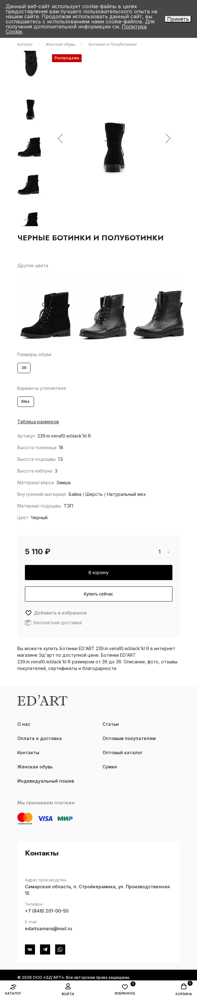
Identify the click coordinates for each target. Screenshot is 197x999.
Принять (178, 19)
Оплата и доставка (39, 738)
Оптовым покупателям (129, 738)
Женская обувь (35, 766)
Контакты (28, 752)
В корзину (99, 572)
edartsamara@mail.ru (48, 928)
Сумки (109, 766)
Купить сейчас (98, 593)
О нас (23, 724)
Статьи (110, 724)
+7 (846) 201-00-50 (46, 911)
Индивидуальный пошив (45, 781)
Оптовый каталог (122, 752)
